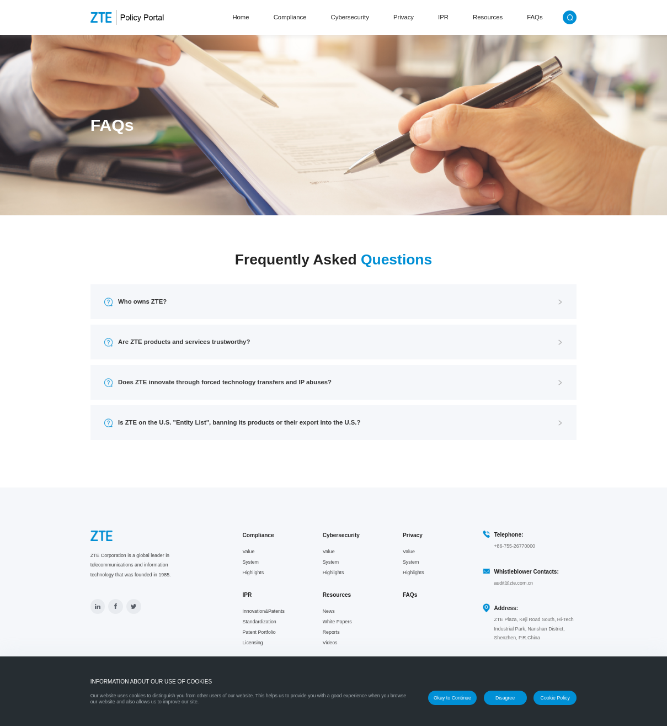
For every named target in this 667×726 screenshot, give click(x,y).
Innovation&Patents (264, 611)
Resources (488, 17)
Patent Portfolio (259, 632)
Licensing (253, 642)
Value (249, 551)
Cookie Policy (555, 698)
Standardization (259, 621)
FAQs (534, 17)
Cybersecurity (350, 17)
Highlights (253, 572)
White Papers (337, 621)
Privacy (403, 17)
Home (240, 17)
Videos (330, 642)
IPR (443, 17)
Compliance (290, 17)
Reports (331, 632)
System (251, 562)
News (329, 611)
